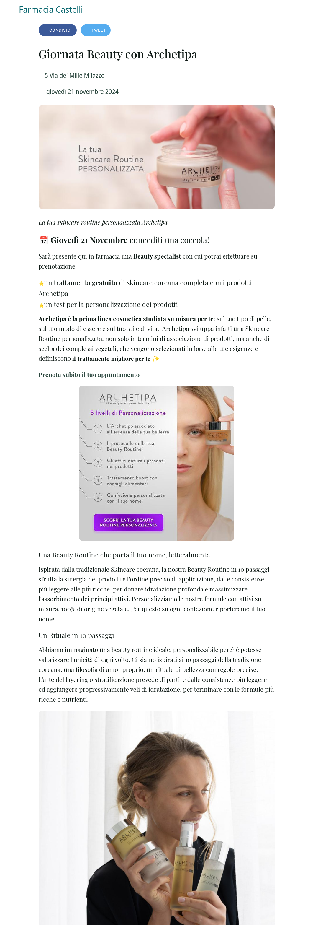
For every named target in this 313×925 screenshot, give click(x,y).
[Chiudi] (9, 9)
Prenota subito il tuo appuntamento (89, 374)
